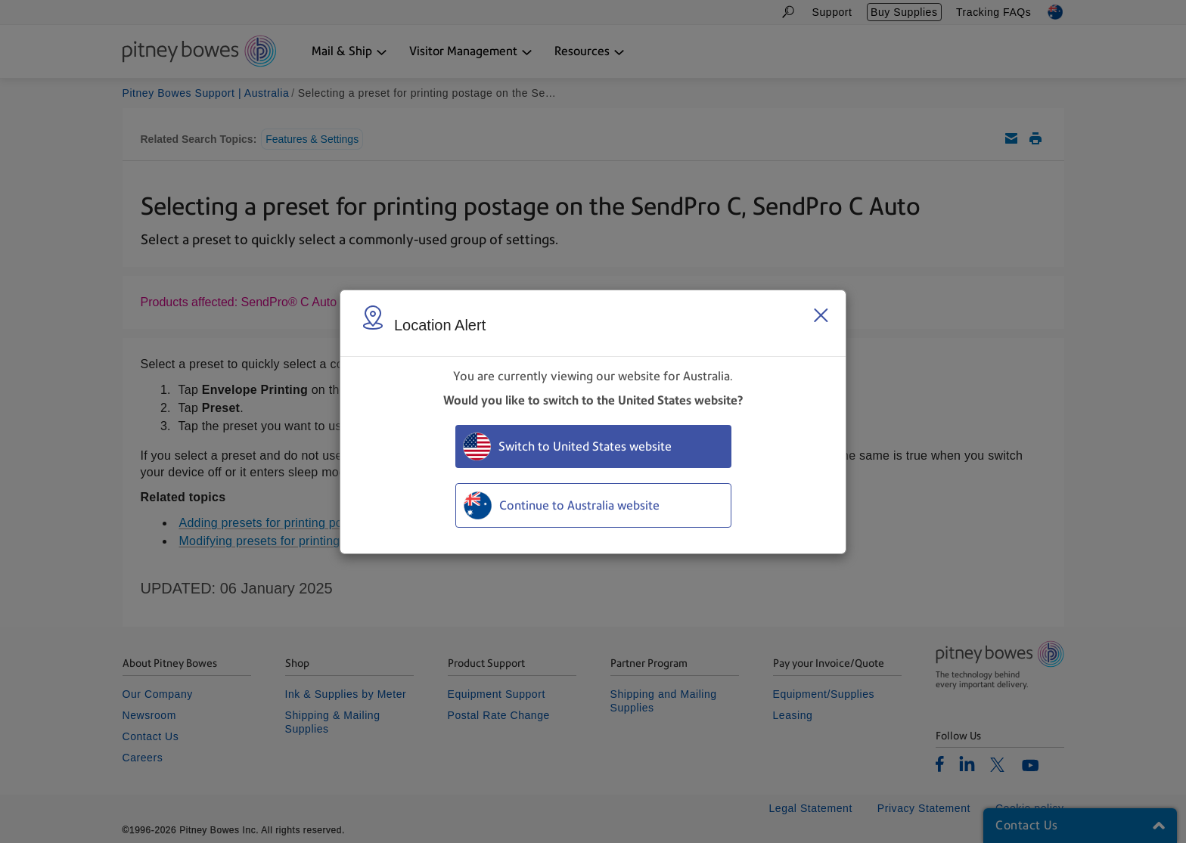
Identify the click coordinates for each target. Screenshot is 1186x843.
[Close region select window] (820, 315)
